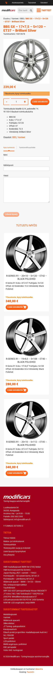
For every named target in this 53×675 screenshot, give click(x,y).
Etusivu (6, 18)
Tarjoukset (32, 3)
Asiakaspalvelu (17, 3)
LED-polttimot (9, 641)
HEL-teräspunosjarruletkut (15, 585)
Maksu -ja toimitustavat (13, 541)
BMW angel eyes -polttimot (15, 644)
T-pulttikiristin (9, 588)
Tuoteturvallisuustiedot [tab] (27, 147)
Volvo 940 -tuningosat (13, 650)
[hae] (31, 10)
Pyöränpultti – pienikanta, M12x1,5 (18, 579)
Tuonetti (30, 672)
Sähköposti (26, 167)
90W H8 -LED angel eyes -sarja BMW (19, 602)
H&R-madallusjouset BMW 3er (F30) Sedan (22, 567)
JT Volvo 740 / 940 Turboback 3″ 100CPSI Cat (23, 594)
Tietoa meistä (9, 538)
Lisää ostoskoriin (40, 101)
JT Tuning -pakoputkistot (14, 626)
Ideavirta (39, 669)
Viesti (26, 188)
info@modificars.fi (22, 519)
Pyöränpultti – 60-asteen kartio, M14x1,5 (21, 576)
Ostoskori (44, 3)
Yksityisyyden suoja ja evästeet (16, 548)
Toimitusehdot (9, 544)
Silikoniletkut (8, 623)
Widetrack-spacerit (11, 620)
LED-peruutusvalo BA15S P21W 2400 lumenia (23, 600)
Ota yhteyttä (8, 555)
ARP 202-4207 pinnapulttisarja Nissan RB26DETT (25, 591)
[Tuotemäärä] (16, 101)
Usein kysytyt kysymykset (14, 551)
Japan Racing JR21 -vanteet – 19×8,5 (19, 573)
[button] (17, 307)
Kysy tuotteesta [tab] (8, 147)
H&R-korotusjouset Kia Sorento (17, 570)
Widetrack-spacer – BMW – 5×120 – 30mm (22, 582)
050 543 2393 (17, 516)
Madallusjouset (10, 614)
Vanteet (15, 18)
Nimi (26, 157)
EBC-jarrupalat (9, 647)
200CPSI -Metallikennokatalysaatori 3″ (20, 597)
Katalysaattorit (10, 629)
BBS (22, 18)
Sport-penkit (8, 638)
